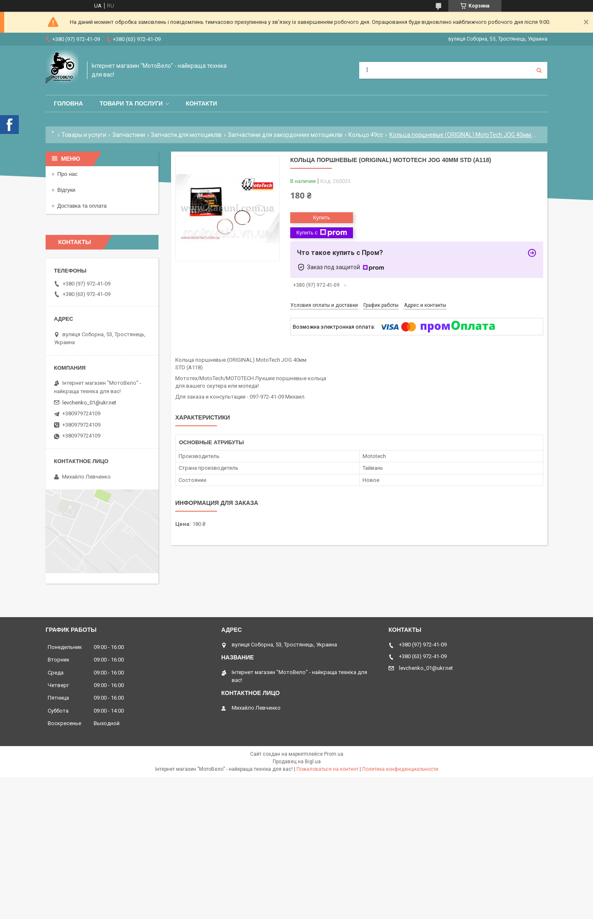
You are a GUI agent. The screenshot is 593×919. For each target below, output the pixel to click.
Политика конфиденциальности (400, 769)
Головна (68, 103)
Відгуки (66, 190)
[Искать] (539, 70)
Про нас (67, 174)
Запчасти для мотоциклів (186, 134)
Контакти (201, 103)
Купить (321, 217)
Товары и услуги (83, 134)
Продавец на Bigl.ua (297, 762)
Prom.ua (333, 754)
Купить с (321, 233)
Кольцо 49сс (365, 134)
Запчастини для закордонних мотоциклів (285, 134)
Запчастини (128, 134)
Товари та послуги (131, 103)
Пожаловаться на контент (327, 769)
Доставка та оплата (82, 206)
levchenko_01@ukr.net (89, 402)
